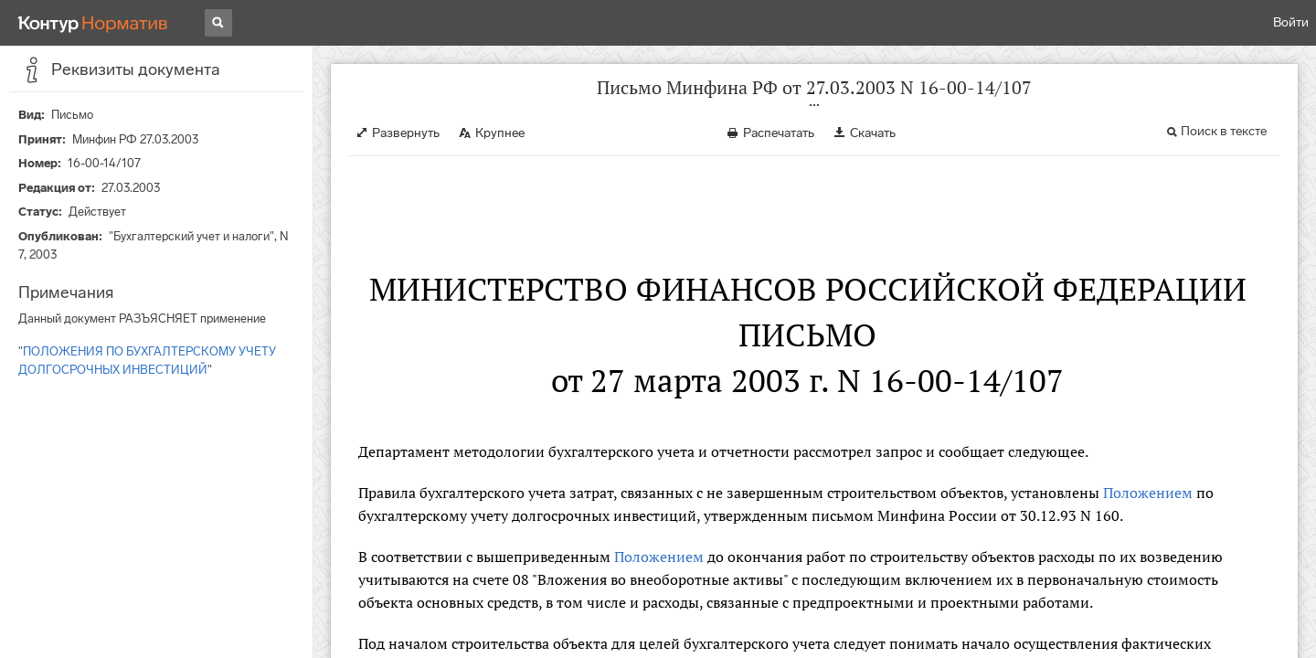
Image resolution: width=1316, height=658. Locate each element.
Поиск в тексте (1224, 131)
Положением (1148, 493)
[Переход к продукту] (93, 23)
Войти (1291, 22)
